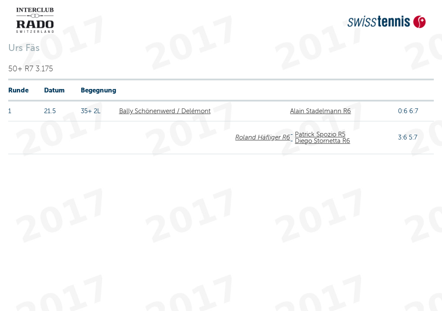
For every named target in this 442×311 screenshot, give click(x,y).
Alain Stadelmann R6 (320, 111)
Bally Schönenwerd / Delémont (165, 111)
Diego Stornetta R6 (322, 140)
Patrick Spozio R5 (320, 134)
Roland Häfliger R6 (262, 137)
